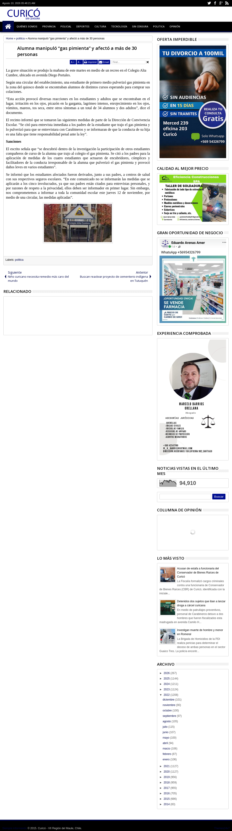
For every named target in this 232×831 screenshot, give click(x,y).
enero (166, 759)
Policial (65, 26)
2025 (167, 678)
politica (19, 259)
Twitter (209, 3)
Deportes (82, 26)
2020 (167, 771)
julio (165, 726)
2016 (167, 793)
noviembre (169, 705)
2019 (167, 777)
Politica (158, 26)
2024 (167, 684)
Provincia (49, 26)
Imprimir (92, 62)
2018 (167, 782)
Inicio (8, 26)
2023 (167, 689)
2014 (167, 804)
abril (166, 743)
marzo (167, 748)
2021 (167, 766)
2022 (167, 694)
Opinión (174, 26)
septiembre (170, 716)
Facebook (215, 3)
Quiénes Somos (27, 26)
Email (106, 62)
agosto (167, 721)
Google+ (221, 3)
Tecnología (119, 26)
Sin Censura (140, 26)
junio (166, 732)
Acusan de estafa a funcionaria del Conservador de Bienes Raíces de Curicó (198, 572)
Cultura (100, 26)
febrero (167, 754)
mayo (166, 737)
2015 (167, 798)
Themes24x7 (222, 828)
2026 (167, 673)
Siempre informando (14, 828)
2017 (167, 788)
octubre (167, 710)
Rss (227, 3)
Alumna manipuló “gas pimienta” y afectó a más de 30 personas (77, 51)
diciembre (169, 699)
